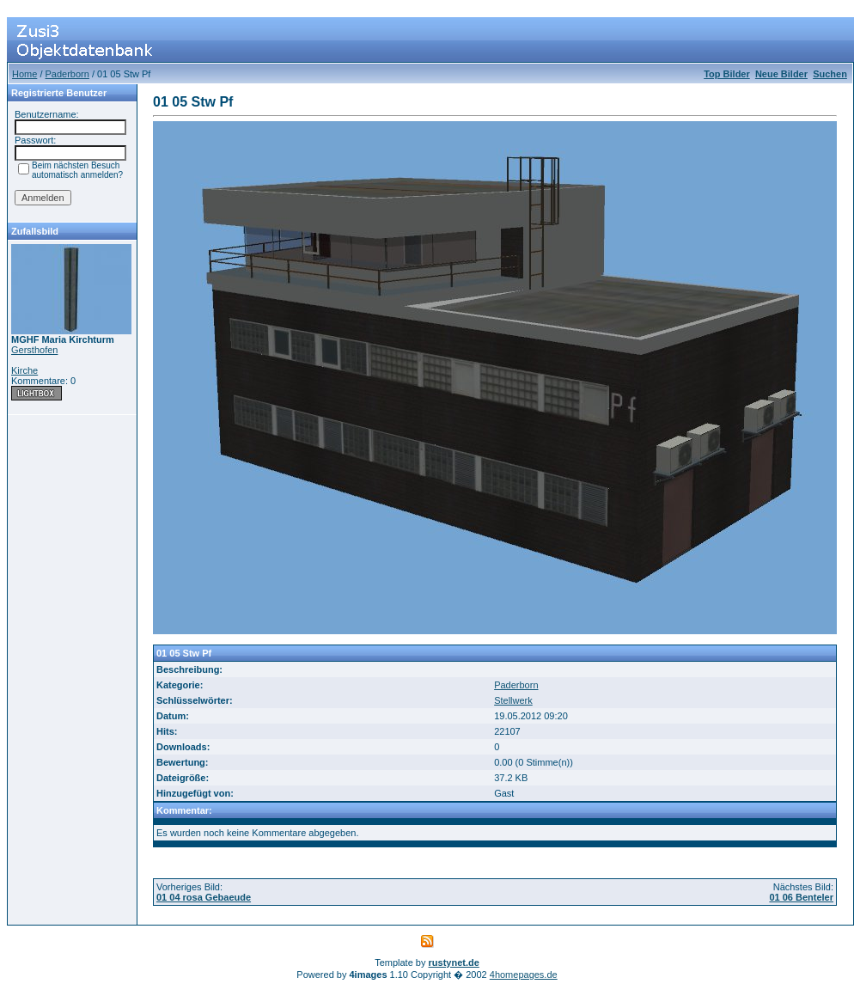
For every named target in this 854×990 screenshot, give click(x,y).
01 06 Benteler (801, 897)
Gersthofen (34, 350)
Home (24, 74)
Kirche (24, 370)
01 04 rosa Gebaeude (203, 897)
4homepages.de (524, 974)
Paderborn (67, 74)
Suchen (830, 74)
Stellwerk (513, 700)
